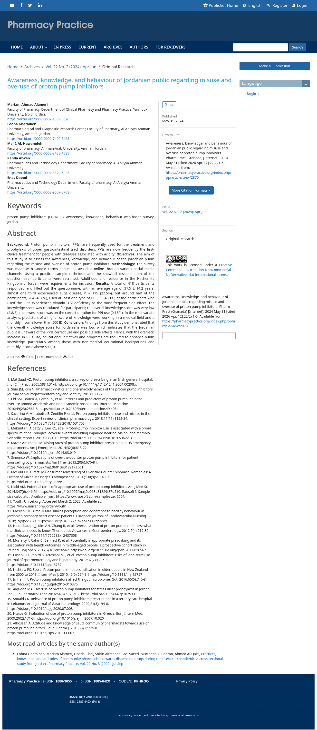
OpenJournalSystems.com (184, 715)
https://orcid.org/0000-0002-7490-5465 (38, 138)
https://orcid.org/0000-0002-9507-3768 (38, 192)
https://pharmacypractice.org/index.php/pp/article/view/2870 (198, 175)
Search (297, 47)
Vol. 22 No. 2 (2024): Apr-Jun (71, 66)
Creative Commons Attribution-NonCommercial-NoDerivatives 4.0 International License (199, 270)
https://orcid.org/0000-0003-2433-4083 (38, 153)
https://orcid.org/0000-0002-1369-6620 (38, 119)
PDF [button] (171, 105)
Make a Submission (274, 66)
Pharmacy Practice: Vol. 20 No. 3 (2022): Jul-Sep (85, 663)
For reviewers (170, 47)
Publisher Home (220, 5)
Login (299, 5)
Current (87, 47)
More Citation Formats (191, 190)
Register (277, 5)
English (252, 5)
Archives (113, 47)
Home (17, 47)
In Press (62, 47)
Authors (139, 47)
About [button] (38, 47)
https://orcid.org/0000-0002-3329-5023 (38, 172)
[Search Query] (260, 47)
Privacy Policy (186, 681)
